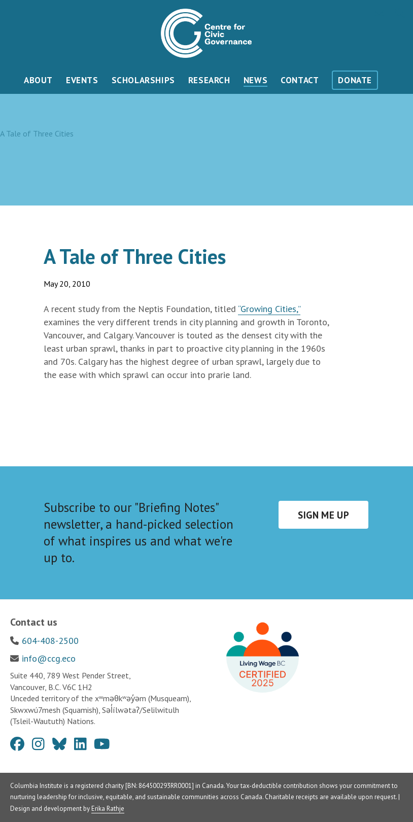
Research (209, 80)
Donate (355, 80)
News (255, 80)
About (38, 80)
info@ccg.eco (49, 658)
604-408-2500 (50, 640)
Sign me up (323, 515)
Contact (300, 80)
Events (82, 80)
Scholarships (143, 80)
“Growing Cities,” (269, 309)
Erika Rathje (107, 808)
